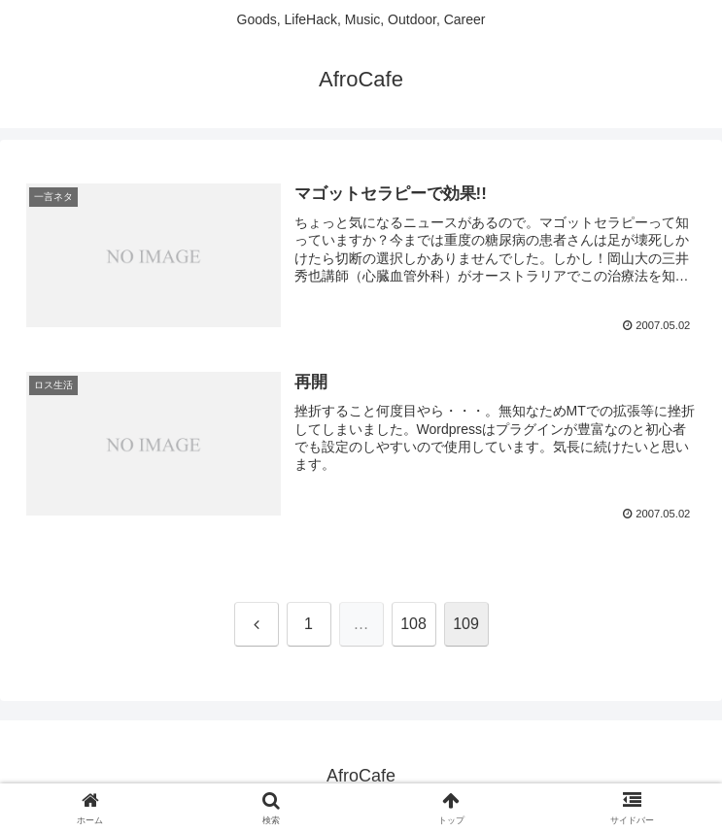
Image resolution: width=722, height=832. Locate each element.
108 (413, 624)
